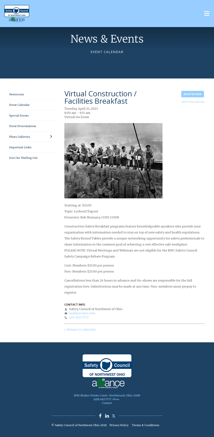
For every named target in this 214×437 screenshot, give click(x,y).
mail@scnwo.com (82, 313)
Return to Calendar (81, 329)
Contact (107, 403)
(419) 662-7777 (102, 399)
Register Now (192, 94)
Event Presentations (22, 126)
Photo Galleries (32, 137)
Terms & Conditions (145, 425)
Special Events (19, 115)
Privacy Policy (119, 425)
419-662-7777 (79, 317)
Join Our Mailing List (23, 157)
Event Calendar (19, 105)
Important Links (20, 147)
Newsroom (16, 94)
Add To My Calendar (193, 101)
